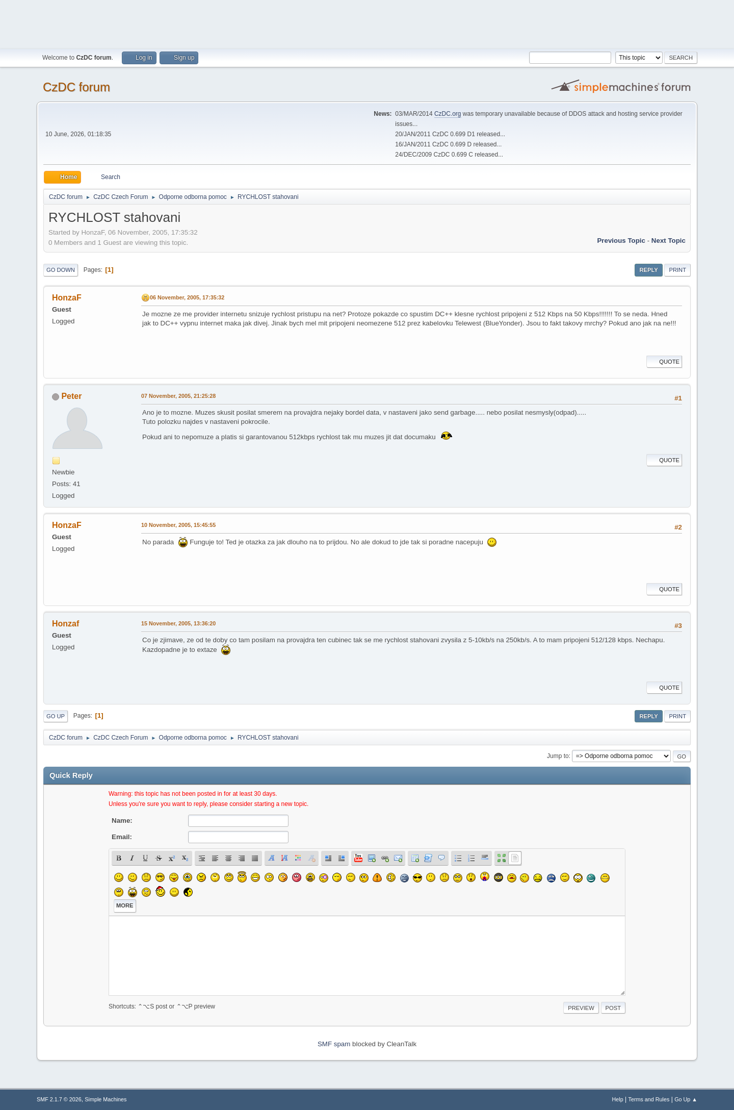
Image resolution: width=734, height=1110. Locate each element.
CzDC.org (447, 113)
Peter (71, 396)
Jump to (558, 756)
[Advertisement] (367, 23)
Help (617, 1099)
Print (677, 270)
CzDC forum (76, 87)
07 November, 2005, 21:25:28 (178, 396)
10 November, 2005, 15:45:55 (178, 525)
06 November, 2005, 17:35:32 (187, 297)
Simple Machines (105, 1099)
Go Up (55, 716)
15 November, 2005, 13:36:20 (178, 623)
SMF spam (334, 1044)
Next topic (668, 240)
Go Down (60, 270)
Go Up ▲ (685, 1099)
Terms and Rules (649, 1099)
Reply (648, 270)
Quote (664, 362)
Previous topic (621, 240)
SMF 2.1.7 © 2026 (59, 1099)
